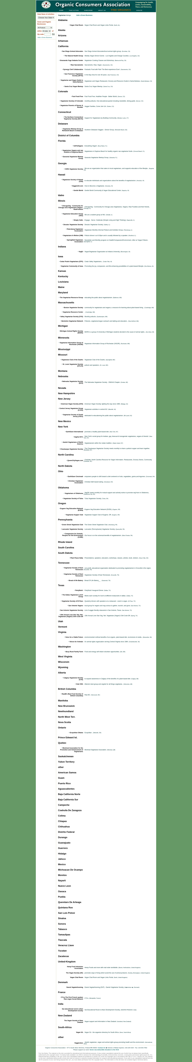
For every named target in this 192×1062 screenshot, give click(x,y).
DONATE (139, 10)
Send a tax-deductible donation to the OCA (104, 1049)
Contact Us (101, 1047)
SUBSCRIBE (88, 10)
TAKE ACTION (74, 10)
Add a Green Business (45, 37)
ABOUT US (102, 10)
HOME (61, 10)
